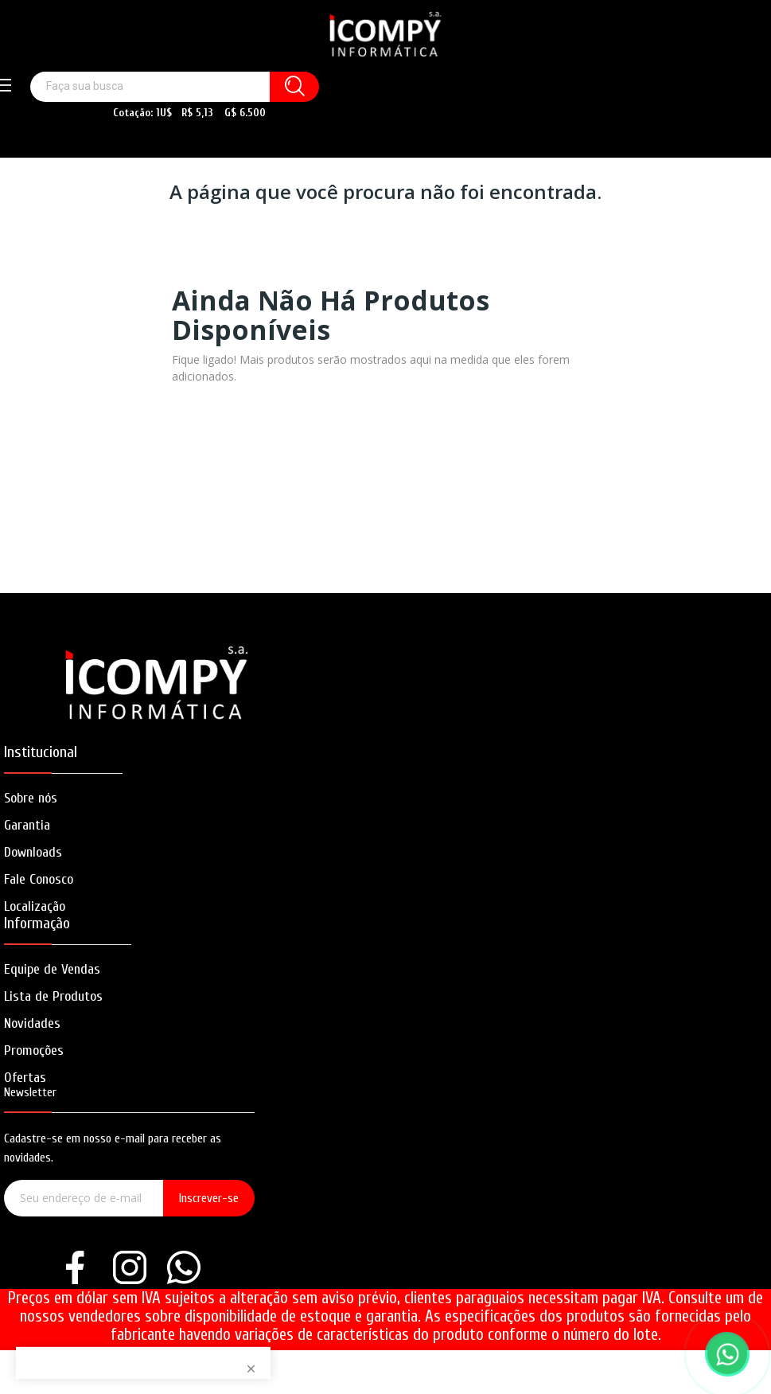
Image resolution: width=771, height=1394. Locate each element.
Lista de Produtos (53, 996)
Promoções (34, 1050)
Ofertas (25, 1077)
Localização (34, 906)
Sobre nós (30, 798)
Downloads (33, 852)
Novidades (32, 1023)
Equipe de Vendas (52, 969)
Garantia (27, 825)
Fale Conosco (38, 879)
